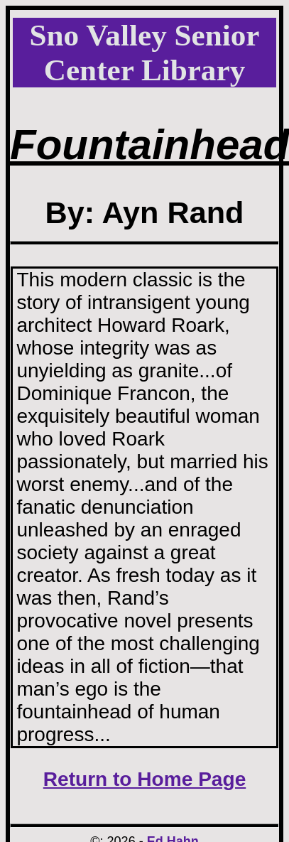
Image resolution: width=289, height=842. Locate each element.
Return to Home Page (144, 779)
